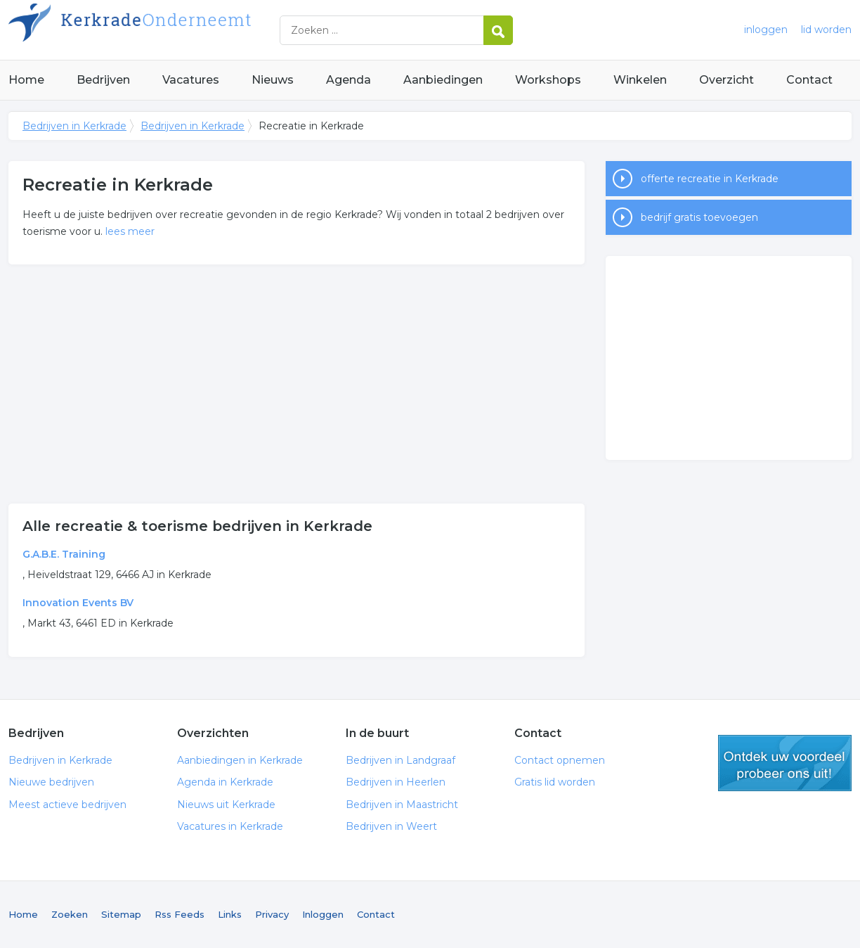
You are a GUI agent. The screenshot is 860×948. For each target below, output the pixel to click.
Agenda (348, 80)
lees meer (130, 231)
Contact (809, 80)
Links (230, 914)
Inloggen (323, 914)
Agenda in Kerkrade (225, 782)
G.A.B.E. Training (63, 554)
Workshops (548, 80)
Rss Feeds (179, 914)
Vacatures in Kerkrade (230, 826)
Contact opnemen (559, 760)
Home (26, 80)
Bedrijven (103, 80)
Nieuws (273, 80)
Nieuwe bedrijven (51, 782)
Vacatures (190, 80)
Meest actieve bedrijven (67, 804)
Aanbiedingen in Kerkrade (240, 760)
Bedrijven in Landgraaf (400, 760)
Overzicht (726, 80)
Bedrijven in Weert (391, 826)
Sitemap (121, 914)
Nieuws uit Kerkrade (226, 804)
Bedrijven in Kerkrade (184, 30)
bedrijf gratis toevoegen (699, 217)
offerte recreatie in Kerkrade (709, 178)
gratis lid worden (785, 763)
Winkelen (640, 80)
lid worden (826, 29)
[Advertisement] (296, 384)
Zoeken (69, 914)
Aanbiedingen (443, 80)
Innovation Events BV (77, 602)
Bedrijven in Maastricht (402, 804)
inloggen (766, 29)
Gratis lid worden (554, 782)
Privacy (272, 914)
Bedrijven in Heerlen (395, 782)
